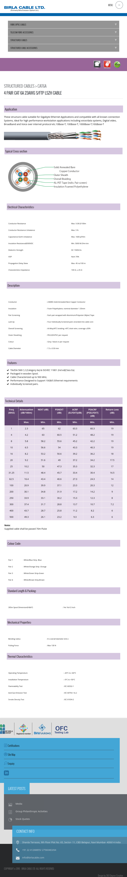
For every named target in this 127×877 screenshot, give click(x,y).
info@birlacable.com (103, 857)
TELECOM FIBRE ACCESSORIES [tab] (63, 32)
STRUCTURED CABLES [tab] (63, 40)
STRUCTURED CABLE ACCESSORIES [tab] (63, 48)
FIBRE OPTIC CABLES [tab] (63, 24)
